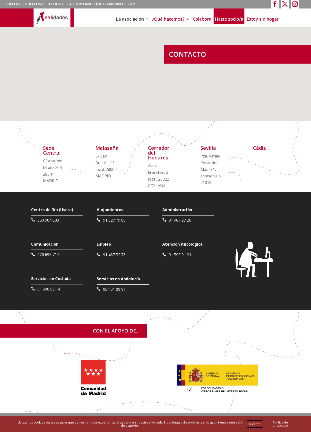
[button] (146, 48)
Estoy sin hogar (263, 19)
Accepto (254, 424)
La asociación (130, 19)
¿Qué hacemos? (168, 19)
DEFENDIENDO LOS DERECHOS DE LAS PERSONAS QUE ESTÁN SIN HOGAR (71, 4)
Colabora (202, 19)
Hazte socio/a (229, 19)
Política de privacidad (280, 424)
